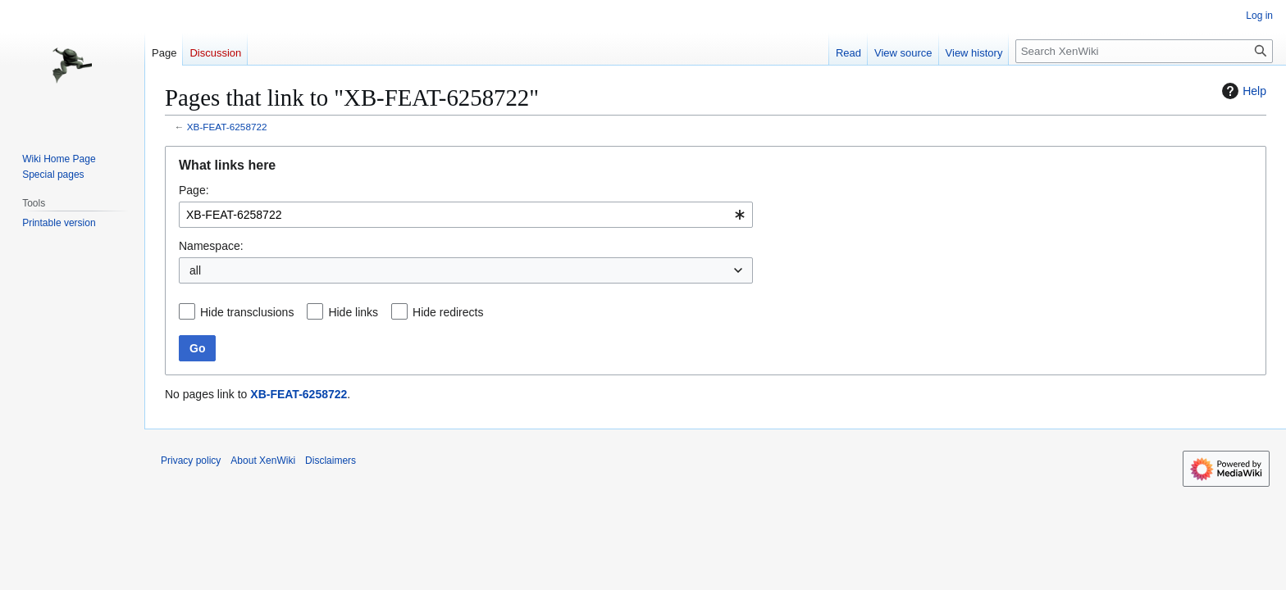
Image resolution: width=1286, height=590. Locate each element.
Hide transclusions (247, 312)
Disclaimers (330, 460)
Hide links (353, 312)
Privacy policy (191, 460)
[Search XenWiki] (1144, 51)
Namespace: (211, 245)
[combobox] (466, 215)
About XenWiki (262, 460)
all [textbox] (195, 270)
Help (1242, 91)
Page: (194, 190)
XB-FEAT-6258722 (227, 126)
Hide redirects (448, 312)
